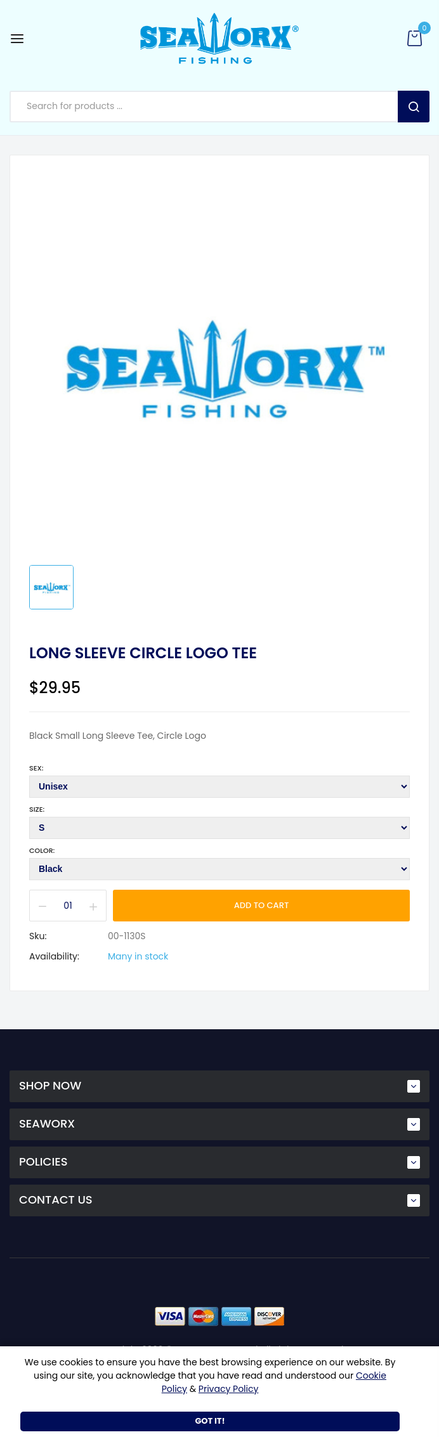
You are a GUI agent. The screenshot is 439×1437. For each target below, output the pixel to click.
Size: (36, 809)
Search (413, 106)
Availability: (54, 956)
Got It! (210, 1421)
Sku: (37, 936)
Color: (42, 850)
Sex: (36, 768)
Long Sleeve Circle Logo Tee (143, 653)
